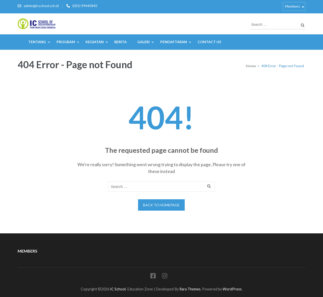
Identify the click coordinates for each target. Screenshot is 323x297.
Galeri (143, 42)
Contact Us (209, 42)
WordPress (232, 289)
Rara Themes (190, 289)
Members (292, 6)
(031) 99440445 (84, 6)
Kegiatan (95, 42)
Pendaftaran (173, 42)
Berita (120, 42)
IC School (118, 289)
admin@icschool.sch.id (41, 6)
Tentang (37, 42)
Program (66, 42)
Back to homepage (161, 205)
